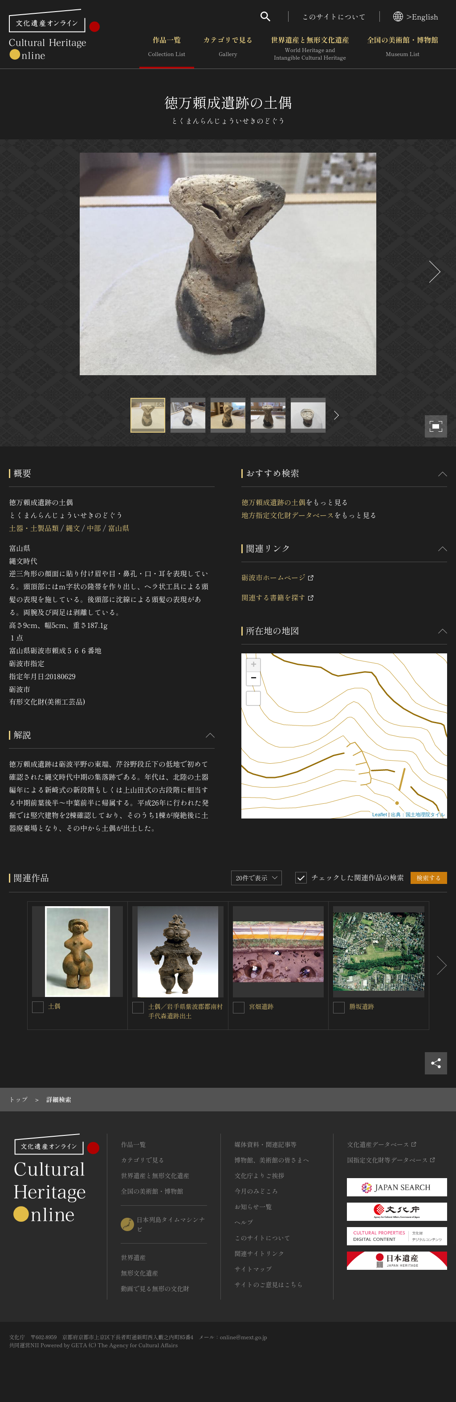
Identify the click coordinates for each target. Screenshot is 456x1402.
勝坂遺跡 (361, 1006)
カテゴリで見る (228, 48)
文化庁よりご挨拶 (259, 1175)
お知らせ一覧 (253, 1206)
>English (415, 16)
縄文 (72, 528)
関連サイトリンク (259, 1253)
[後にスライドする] (433, 272)
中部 (94, 528)
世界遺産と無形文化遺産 (310, 48)
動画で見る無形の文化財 (155, 1288)
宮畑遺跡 (261, 1006)
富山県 (118, 528)
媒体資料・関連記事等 (265, 1144)
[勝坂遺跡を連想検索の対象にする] (339, 1007)
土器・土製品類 (34, 528)
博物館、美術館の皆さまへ (271, 1159)
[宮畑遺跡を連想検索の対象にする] (238, 1007)
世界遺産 (133, 1257)
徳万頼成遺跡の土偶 (273, 502)
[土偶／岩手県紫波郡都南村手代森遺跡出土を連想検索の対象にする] (138, 1007)
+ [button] (253, 665)
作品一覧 (166, 48)
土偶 (54, 1005)
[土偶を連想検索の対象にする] (38, 1007)
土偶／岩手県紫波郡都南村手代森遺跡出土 (185, 1011)
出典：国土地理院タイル (418, 814)
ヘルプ (243, 1222)
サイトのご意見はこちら (268, 1284)
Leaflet (379, 814)
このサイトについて (334, 16)
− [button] (253, 678)
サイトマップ (253, 1268)
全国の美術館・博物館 (402, 48)
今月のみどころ (256, 1191)
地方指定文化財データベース (287, 515)
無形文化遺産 (139, 1272)
